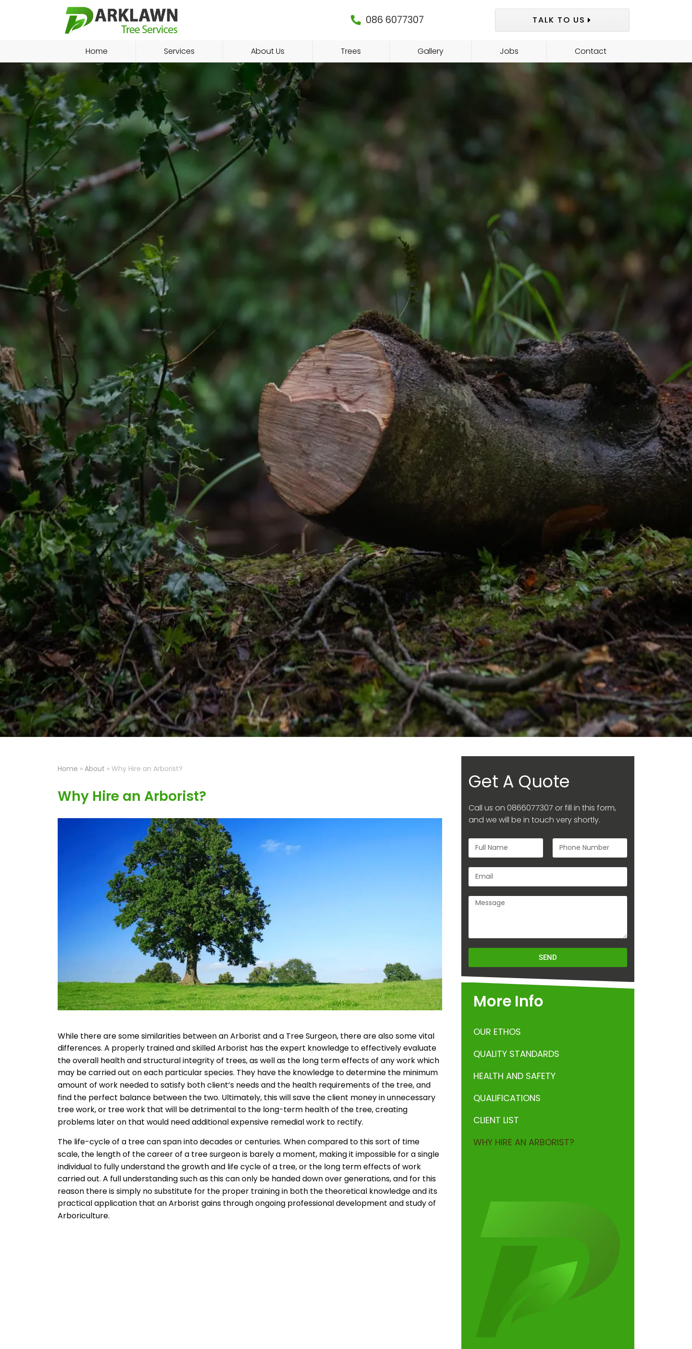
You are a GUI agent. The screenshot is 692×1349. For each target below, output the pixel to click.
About (95, 768)
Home (97, 51)
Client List (496, 1120)
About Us (267, 51)
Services (179, 51)
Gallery (431, 51)
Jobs (509, 51)
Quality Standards (516, 1054)
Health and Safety (514, 1076)
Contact (590, 51)
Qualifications (507, 1098)
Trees (351, 51)
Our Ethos (497, 1032)
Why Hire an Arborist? (523, 1142)
